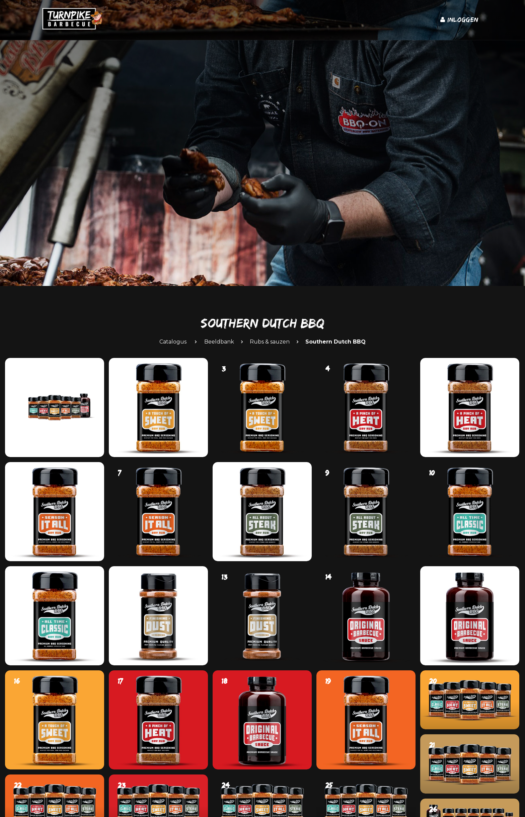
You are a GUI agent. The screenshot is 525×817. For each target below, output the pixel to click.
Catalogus (172, 342)
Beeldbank (219, 342)
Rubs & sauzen (270, 342)
